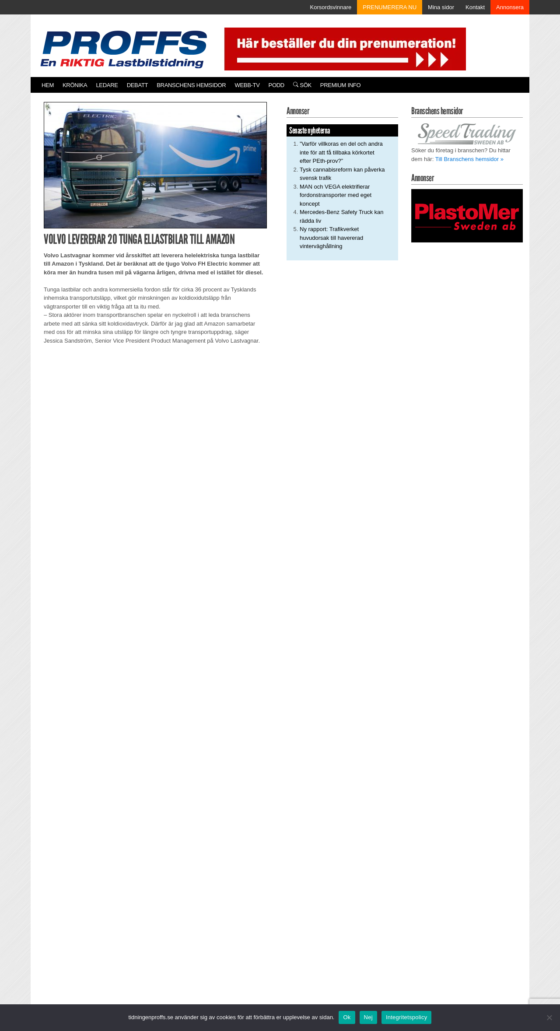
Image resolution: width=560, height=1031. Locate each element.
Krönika (75, 85)
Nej (368, 1017)
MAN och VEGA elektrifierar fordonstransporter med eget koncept (335, 195)
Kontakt (475, 7)
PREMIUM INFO (340, 85)
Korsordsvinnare (331, 7)
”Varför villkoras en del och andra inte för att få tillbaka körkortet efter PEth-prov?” (341, 152)
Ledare (107, 85)
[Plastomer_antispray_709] (467, 215)
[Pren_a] (343, 48)
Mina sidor (441, 7)
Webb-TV (246, 85)
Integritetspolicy (406, 1017)
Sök (302, 85)
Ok (346, 1017)
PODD (276, 85)
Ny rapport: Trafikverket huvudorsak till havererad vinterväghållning (331, 237)
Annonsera (510, 7)
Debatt (137, 85)
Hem (48, 85)
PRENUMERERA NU (389, 7)
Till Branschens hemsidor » (469, 159)
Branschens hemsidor (191, 85)
